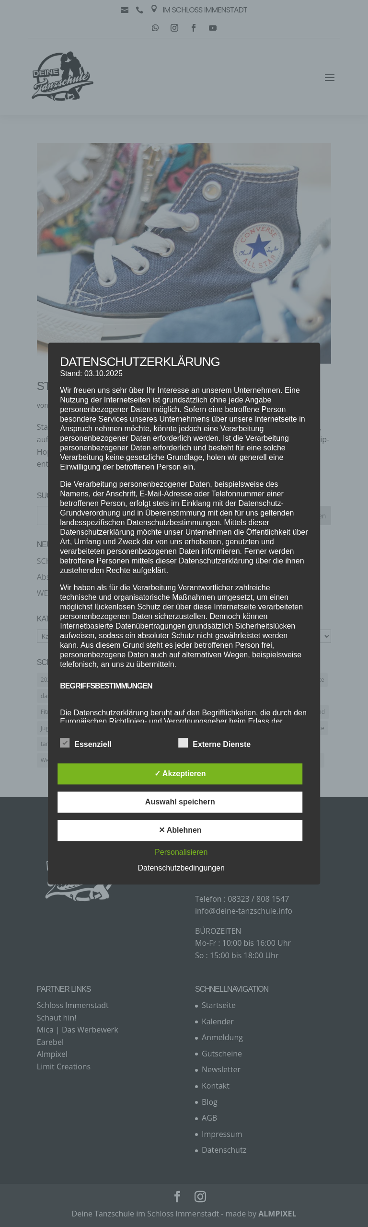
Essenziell (85, 743)
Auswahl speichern (180, 802)
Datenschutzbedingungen (181, 868)
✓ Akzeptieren (180, 773)
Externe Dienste (214, 743)
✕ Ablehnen (180, 830)
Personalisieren (181, 852)
